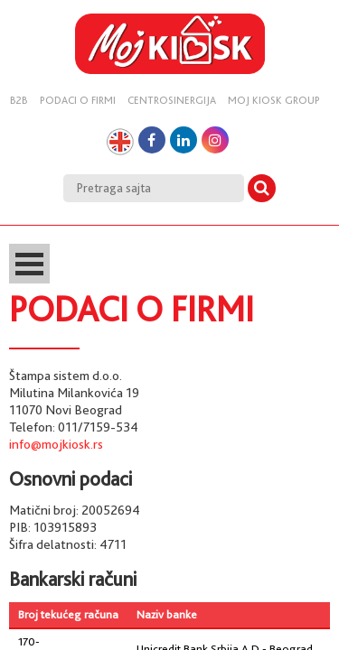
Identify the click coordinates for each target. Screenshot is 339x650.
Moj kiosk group (274, 100)
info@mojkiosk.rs (56, 444)
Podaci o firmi (78, 100)
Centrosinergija (171, 100)
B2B (19, 100)
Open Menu (29, 263)
